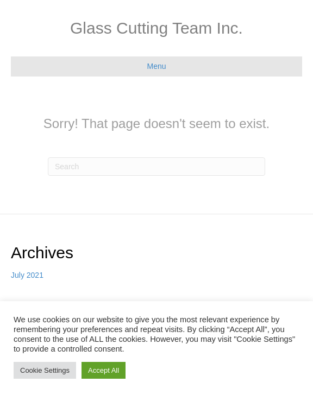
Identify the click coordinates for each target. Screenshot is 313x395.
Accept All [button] (103, 370)
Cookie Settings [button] (45, 370)
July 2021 (27, 275)
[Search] (156, 166)
